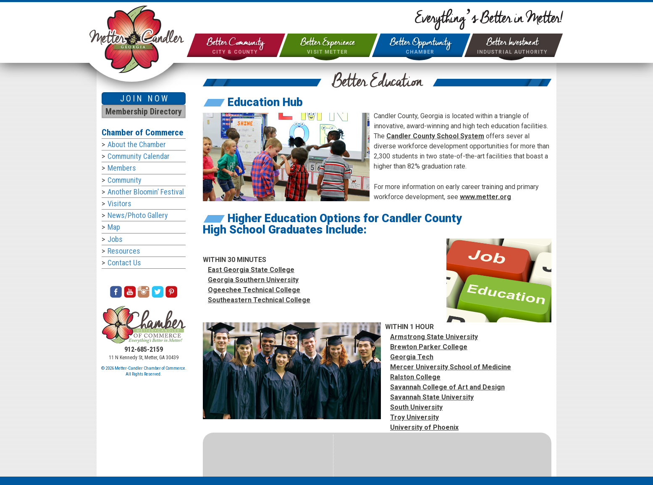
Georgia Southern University (253, 280)
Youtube (130, 292)
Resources (124, 250)
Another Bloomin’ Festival (146, 191)
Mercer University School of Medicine (450, 367)
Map (114, 227)
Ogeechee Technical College (254, 290)
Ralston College (415, 377)
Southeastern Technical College (259, 300)
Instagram (143, 292)
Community (125, 180)
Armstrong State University (434, 337)
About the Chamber (137, 144)
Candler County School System (435, 136)
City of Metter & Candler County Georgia (137, 39)
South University (416, 407)
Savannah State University (432, 397)
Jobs (115, 239)
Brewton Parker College (428, 347)
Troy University (414, 417)
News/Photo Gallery (138, 215)
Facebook (116, 292)
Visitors (119, 203)
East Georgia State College (251, 270)
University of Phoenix (424, 427)
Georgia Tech (411, 357)
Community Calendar (139, 156)
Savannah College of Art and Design (447, 387)
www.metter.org (485, 197)
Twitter (157, 292)
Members (122, 167)
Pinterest (171, 292)
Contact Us (124, 262)
